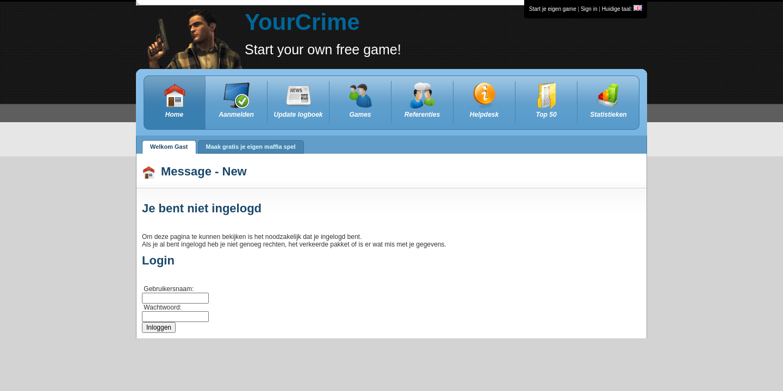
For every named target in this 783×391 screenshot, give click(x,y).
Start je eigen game (552, 9)
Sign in (589, 9)
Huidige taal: (622, 9)
